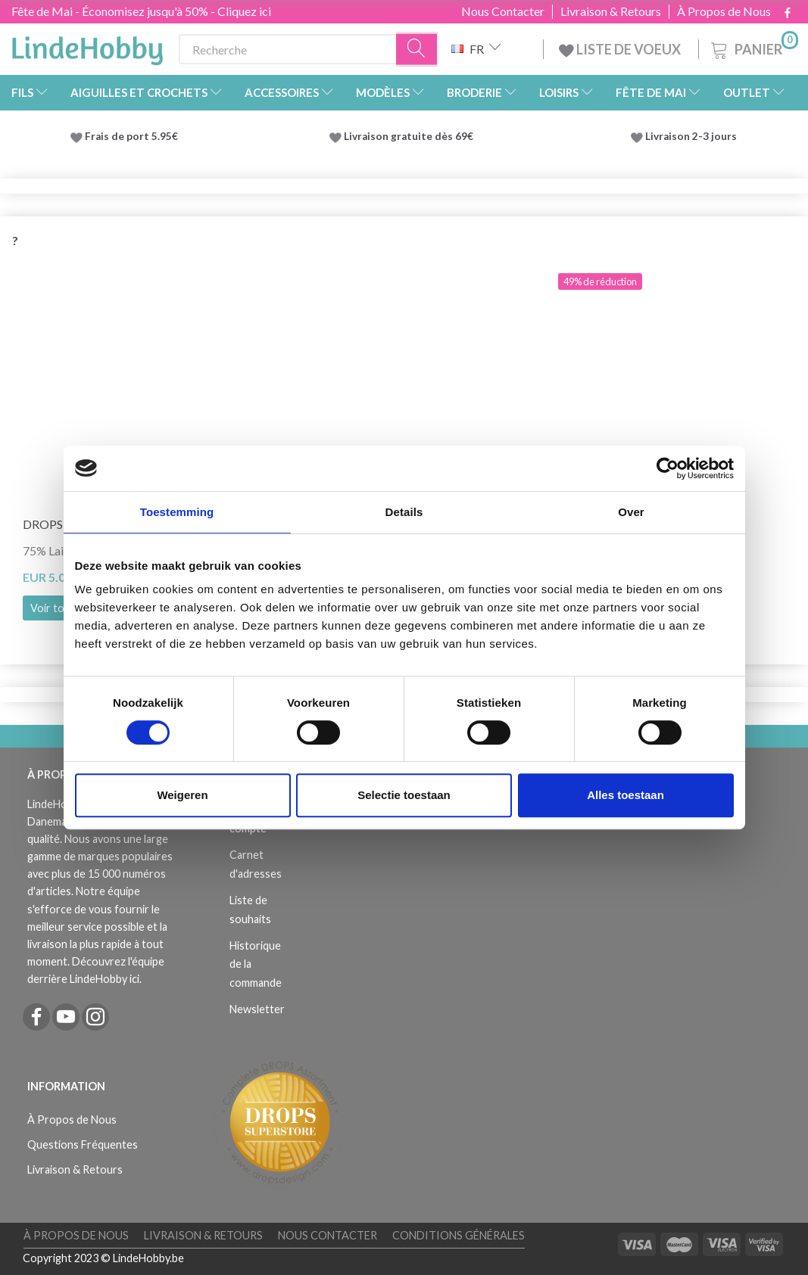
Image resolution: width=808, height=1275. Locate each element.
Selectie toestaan (404, 794)
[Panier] (753, 47)
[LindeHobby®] (87, 46)
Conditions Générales (458, 1235)
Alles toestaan (625, 794)
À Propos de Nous (724, 11)
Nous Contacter (502, 11)
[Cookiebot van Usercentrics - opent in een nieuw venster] (667, 468)
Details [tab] (404, 511)
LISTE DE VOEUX (621, 49)
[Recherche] (417, 50)
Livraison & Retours (610, 11)
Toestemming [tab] (177, 511)
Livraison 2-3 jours (691, 136)
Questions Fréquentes (82, 1144)
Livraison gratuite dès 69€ (411, 136)
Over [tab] (631, 511)
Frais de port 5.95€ (131, 136)
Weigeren (182, 794)
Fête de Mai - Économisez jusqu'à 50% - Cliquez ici (141, 11)
